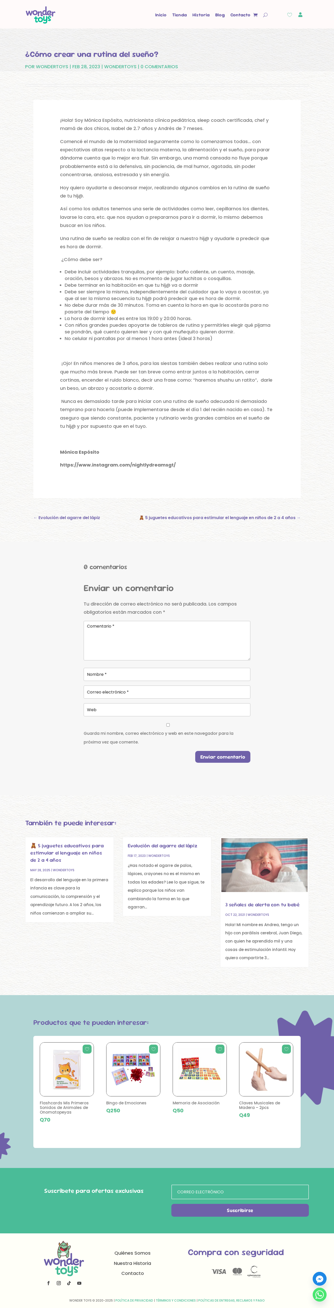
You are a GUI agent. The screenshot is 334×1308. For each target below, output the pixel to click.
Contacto (240, 15)
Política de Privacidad (134, 1300)
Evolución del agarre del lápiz (162, 845)
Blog (220, 15)
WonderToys (52, 66)
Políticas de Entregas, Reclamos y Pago (231, 1300)
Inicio (160, 15)
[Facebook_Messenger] (320, 1279)
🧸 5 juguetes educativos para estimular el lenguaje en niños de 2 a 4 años (67, 852)
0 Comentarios (159, 66)
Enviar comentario (222, 757)
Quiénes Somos (132, 1253)
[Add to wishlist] (87, 1049)
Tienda (179, 15)
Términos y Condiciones (176, 1300)
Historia (201, 15)
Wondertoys (120, 66)
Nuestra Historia (132, 1263)
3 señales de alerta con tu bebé (262, 904)
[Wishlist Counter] (289, 15)
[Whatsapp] (320, 1295)
